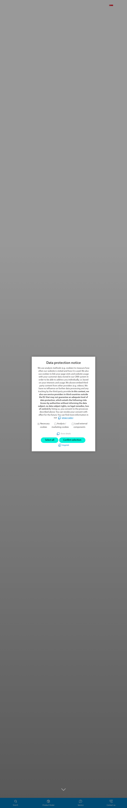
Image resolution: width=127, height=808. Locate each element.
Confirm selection (73, 440)
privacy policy (67, 417)
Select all (48, 440)
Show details (66, 433)
